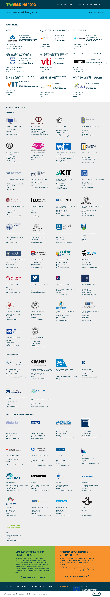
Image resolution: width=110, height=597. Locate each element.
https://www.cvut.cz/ (62, 162)
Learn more (48, 594)
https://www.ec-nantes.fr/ (89, 162)
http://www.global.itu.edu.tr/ (39, 187)
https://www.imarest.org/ (88, 437)
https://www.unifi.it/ (12, 267)
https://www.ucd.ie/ (87, 241)
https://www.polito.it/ (12, 242)
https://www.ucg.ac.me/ (38, 292)
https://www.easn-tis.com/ (64, 490)
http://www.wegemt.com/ (27, 40)
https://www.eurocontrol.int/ (89, 377)
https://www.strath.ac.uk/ (88, 294)
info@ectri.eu (90, 87)
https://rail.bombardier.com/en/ (40, 490)
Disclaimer (9, 586)
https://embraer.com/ (87, 490)
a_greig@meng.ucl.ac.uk (94, 62)
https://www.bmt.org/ (12, 490)
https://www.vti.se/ (59, 63)
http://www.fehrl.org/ (60, 88)
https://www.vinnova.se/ (13, 540)
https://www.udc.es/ (37, 161)
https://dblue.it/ (91, 40)
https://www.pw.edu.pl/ (38, 347)
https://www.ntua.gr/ (87, 215)
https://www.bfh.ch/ (87, 136)
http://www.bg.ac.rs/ (37, 267)
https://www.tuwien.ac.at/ (64, 242)
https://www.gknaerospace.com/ (41, 515)
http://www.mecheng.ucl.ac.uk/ (96, 64)
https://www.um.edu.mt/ (13, 292)
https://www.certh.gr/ (26, 63)
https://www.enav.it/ (12, 515)
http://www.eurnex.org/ (13, 438)
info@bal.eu (56, 39)
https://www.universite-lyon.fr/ (90, 267)
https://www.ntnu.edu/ (63, 215)
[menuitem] (60, 4)
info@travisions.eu (63, 586)
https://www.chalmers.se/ (13, 162)
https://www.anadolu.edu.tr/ (39, 134)
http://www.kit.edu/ (62, 189)
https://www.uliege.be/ (63, 267)
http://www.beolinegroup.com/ (90, 463)
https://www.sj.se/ (86, 515)
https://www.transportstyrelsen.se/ (41, 465)
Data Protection (21, 586)
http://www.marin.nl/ (37, 438)
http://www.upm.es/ (62, 320)
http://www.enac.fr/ (62, 380)
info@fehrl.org (57, 87)
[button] (96, 594)
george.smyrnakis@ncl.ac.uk (28, 39)
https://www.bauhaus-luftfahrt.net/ (16, 377)
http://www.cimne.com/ (38, 378)
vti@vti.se (56, 62)
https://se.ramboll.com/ (63, 515)
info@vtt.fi (22, 85)
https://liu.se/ (35, 216)
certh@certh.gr (24, 62)
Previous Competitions (38, 586)
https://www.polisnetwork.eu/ (65, 437)
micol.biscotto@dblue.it (94, 39)
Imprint (51, 586)
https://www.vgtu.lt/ (87, 320)
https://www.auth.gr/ (62, 136)
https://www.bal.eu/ (59, 40)
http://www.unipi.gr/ (62, 294)
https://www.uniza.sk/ (37, 319)
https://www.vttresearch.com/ (29, 86)
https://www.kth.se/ (87, 187)
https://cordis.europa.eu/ (13, 134)
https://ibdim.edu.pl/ (12, 406)
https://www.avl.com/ (62, 465)
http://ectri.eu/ (91, 88)
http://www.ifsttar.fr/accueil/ (39, 407)
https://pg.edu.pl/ (11, 189)
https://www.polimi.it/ (37, 242)
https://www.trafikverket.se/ (14, 465)
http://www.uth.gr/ (11, 319)
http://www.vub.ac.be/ (12, 345)
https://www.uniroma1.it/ (13, 216)
